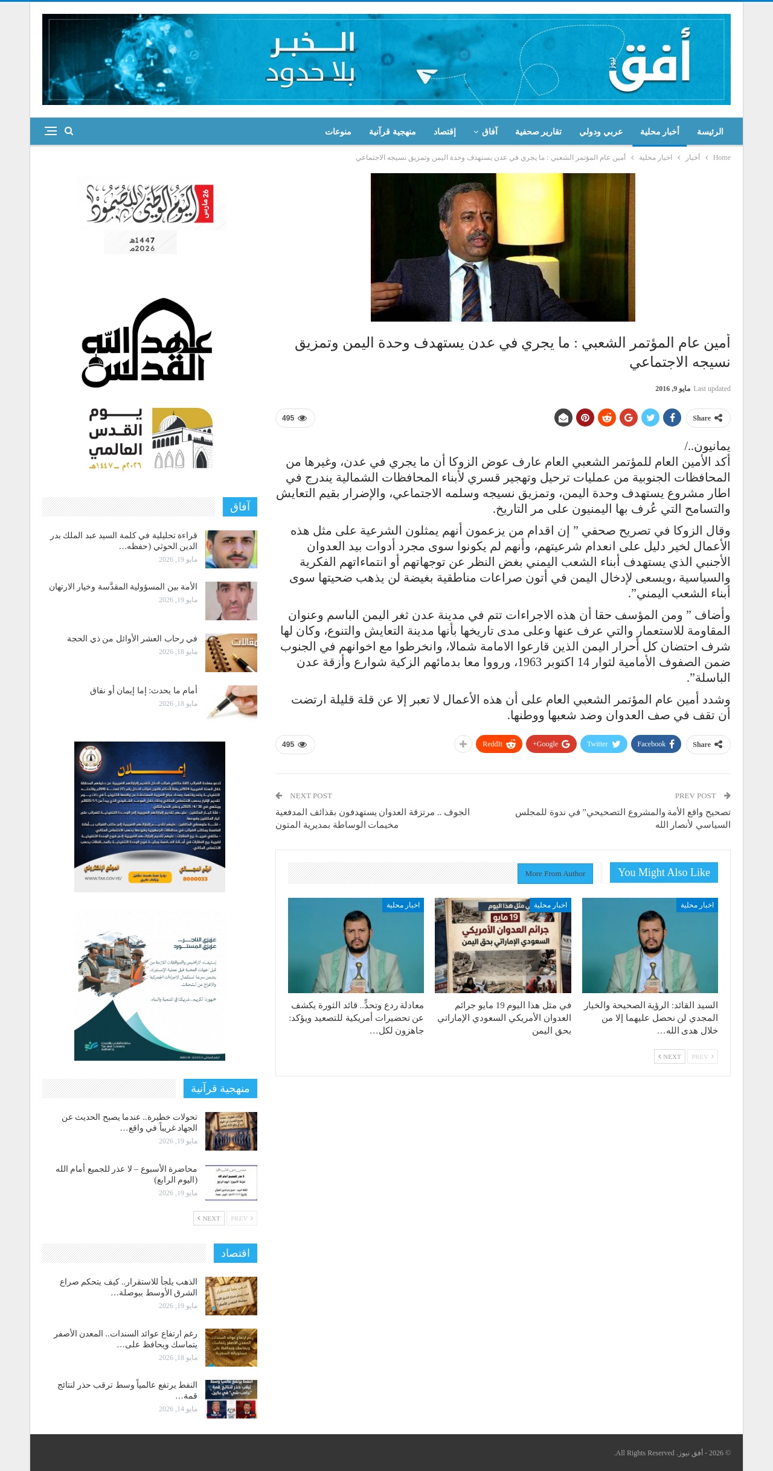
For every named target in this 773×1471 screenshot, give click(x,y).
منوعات (338, 131)
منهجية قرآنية (392, 131)
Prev (702, 1056)
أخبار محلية (660, 131)
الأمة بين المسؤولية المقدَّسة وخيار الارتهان (123, 586)
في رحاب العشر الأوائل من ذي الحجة (132, 638)
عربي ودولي (601, 131)
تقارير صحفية (538, 131)
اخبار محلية (697, 905)
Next (669, 1056)
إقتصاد (445, 131)
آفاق (490, 131)
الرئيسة (710, 131)
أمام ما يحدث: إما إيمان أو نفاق (143, 690)
